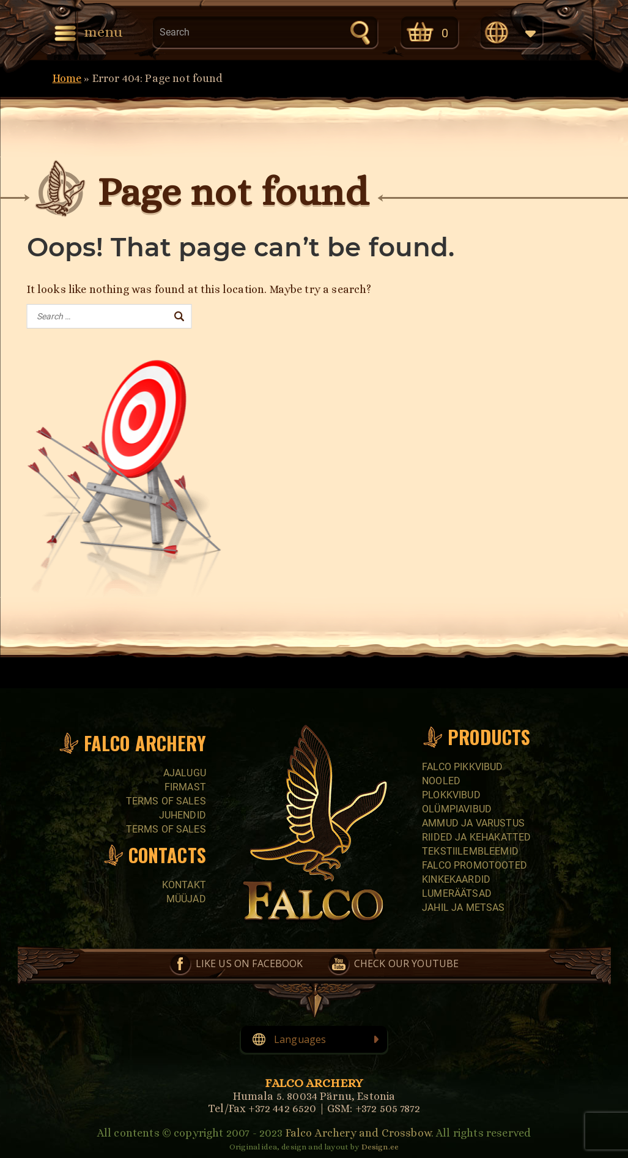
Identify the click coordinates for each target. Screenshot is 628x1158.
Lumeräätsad (457, 893)
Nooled (441, 781)
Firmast (185, 787)
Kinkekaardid (456, 879)
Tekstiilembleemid (470, 851)
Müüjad (186, 899)
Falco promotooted (474, 865)
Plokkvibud (451, 795)
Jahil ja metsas (463, 907)
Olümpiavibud (457, 809)
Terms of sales (166, 801)
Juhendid (182, 815)
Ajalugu (184, 773)
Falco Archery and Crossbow (358, 1133)
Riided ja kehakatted (476, 837)
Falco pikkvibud (462, 767)
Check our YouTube (406, 963)
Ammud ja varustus (473, 823)
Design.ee (380, 1146)
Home (67, 78)
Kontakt (184, 885)
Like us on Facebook (249, 963)
